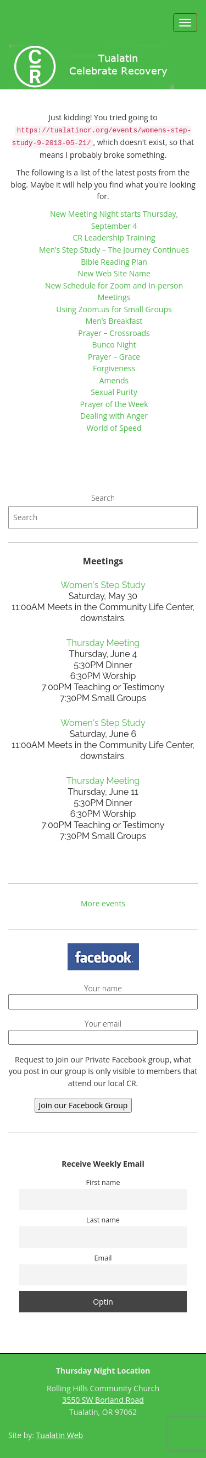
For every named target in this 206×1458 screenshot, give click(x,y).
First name (103, 1182)
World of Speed (113, 428)
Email (103, 1258)
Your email (103, 1030)
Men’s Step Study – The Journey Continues (114, 249)
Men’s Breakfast (114, 321)
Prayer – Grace (114, 356)
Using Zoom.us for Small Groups (113, 309)
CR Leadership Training (114, 237)
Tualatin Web (59, 1435)
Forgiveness (114, 368)
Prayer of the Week (114, 404)
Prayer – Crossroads (113, 333)
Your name (103, 995)
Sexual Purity (114, 392)
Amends (114, 380)
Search (103, 498)
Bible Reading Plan (114, 262)
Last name (103, 1220)
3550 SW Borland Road (103, 1400)
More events (103, 903)
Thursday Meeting (103, 643)
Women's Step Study (102, 585)
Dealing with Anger (114, 415)
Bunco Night (114, 344)
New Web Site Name (114, 273)
